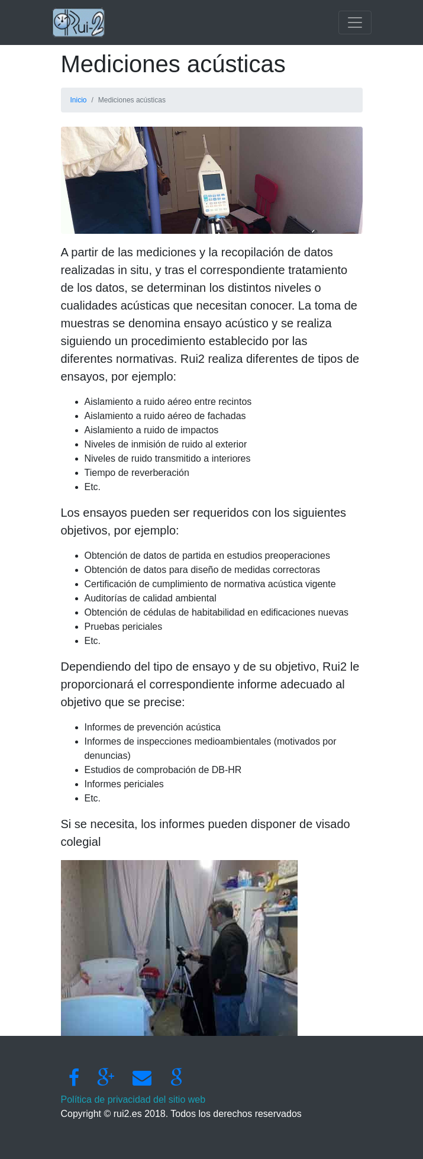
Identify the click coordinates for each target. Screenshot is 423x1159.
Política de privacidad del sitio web (133, 1099)
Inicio (78, 100)
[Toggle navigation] (355, 22)
